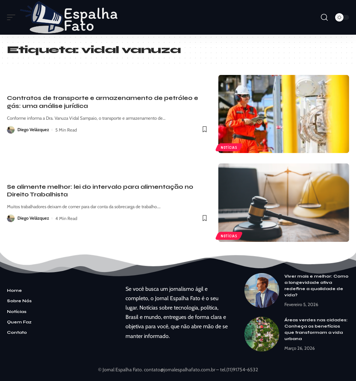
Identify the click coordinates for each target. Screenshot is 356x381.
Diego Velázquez (33, 130)
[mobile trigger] (13, 17)
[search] (324, 17)
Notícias (229, 147)
